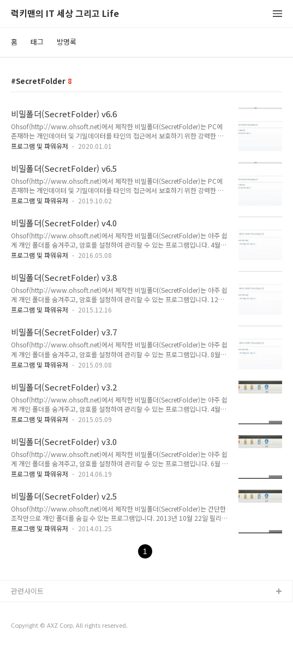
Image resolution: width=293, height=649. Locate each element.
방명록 (66, 42)
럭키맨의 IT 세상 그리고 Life (65, 14)
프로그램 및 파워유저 (39, 146)
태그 (37, 42)
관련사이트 (27, 591)
